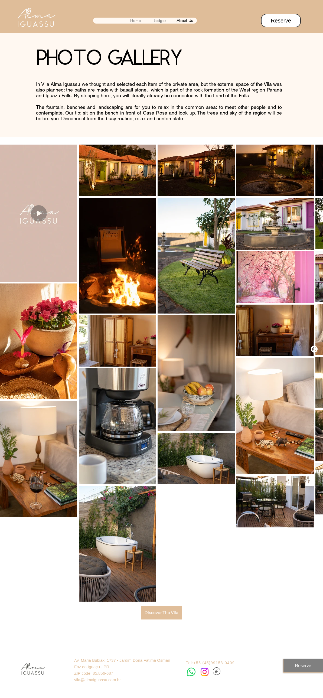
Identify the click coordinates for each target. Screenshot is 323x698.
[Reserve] (281, 20)
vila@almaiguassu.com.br (97, 679)
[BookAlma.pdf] (216, 672)
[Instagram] (314, 349)
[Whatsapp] (191, 672)
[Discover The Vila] (161, 612)
